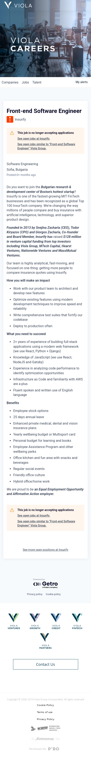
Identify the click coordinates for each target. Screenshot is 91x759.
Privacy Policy (45, 719)
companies (10, 82)
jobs (25, 82)
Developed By (44, 749)
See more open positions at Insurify (45, 549)
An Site (45, 739)
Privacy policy (34, 594)
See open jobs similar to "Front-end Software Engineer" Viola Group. (46, 146)
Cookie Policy (45, 705)
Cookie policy (53, 594)
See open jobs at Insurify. (33, 138)
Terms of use (44, 712)
